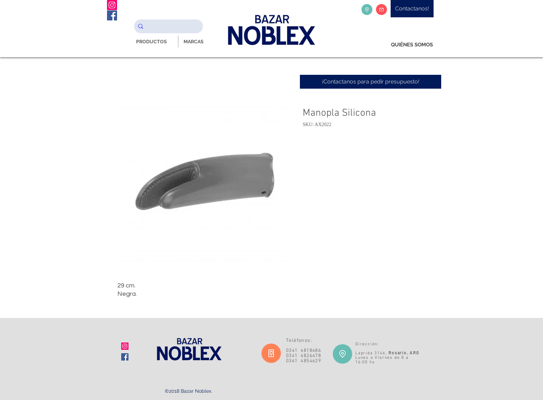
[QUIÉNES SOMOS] (412, 45)
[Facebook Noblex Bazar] (112, 15)
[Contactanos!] (412, 8)
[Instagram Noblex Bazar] (112, 5)
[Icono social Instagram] (124, 346)
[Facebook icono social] (124, 357)
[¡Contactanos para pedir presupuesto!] (370, 82)
